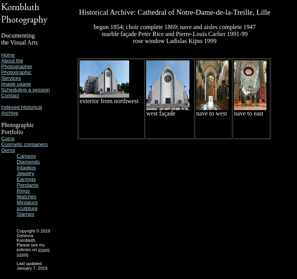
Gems (8, 150)
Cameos (26, 156)
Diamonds (28, 162)
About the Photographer (16, 63)
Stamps (25, 214)
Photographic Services (16, 75)
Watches (26, 197)
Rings (23, 191)
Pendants (27, 185)
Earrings (26, 179)
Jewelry (25, 173)
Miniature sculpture (27, 205)
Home (8, 55)
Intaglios (26, 167)
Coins (7, 138)
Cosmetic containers (24, 144)
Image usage (16, 84)
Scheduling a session (25, 90)
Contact (10, 95)
